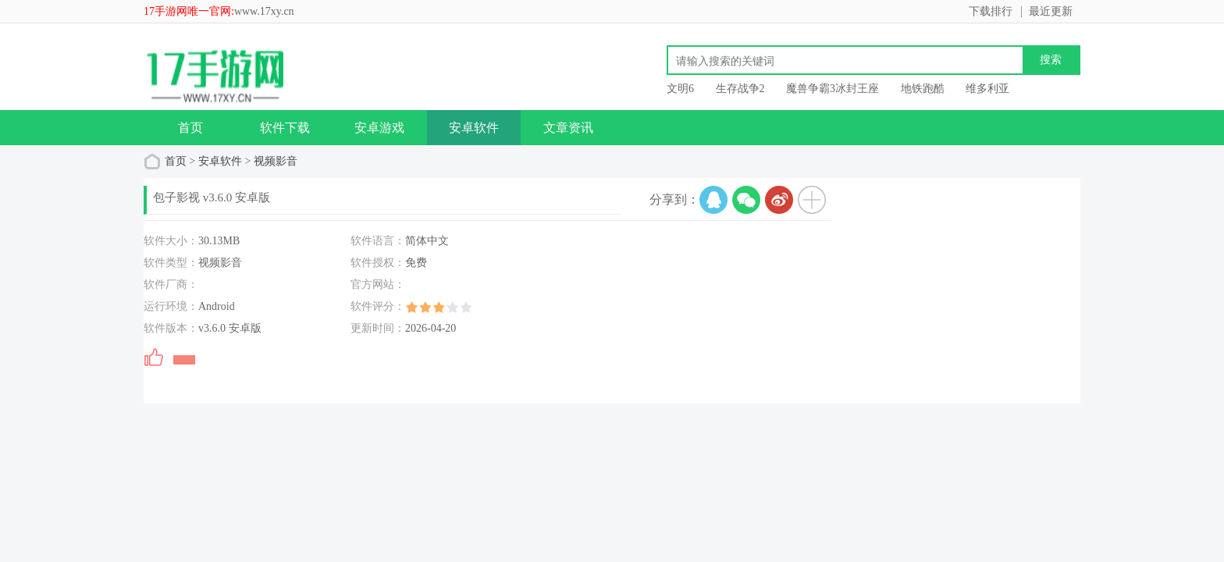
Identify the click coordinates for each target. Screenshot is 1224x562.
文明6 (680, 88)
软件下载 (285, 127)
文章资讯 (568, 127)
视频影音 (275, 161)
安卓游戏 (379, 127)
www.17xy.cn (264, 11)
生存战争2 (740, 88)
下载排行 (990, 11)
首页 (190, 127)
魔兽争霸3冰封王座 (832, 88)
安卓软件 (474, 127)
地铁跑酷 (923, 88)
